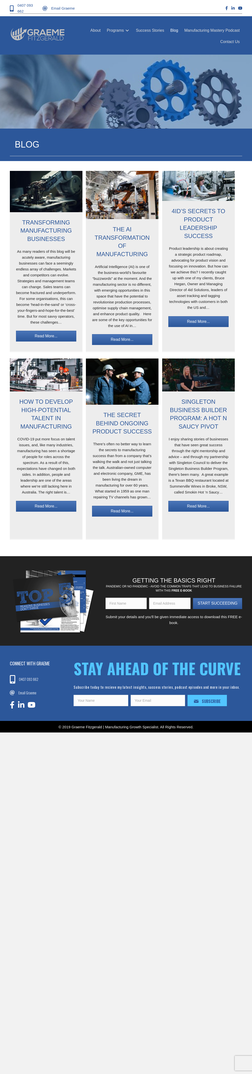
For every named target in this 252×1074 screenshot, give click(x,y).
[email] (169, 603)
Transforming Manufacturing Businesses (46, 230)
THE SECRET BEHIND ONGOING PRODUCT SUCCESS (122, 423)
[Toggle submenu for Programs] (127, 30)
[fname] (126, 603)
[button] (46, 336)
